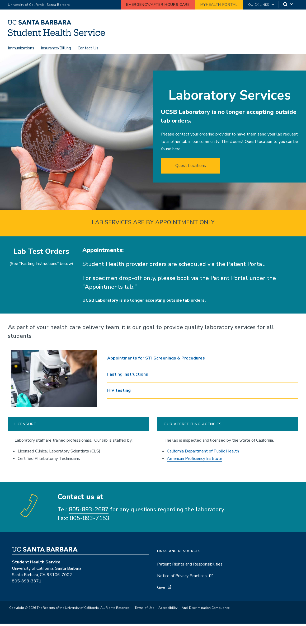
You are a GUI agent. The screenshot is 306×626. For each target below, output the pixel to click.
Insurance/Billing (56, 48)
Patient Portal (245, 267)
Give (161, 590)
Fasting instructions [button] (127, 377)
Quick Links (258, 5)
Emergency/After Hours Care (158, 4)
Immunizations (21, 48)
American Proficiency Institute (194, 461)
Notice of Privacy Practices (182, 578)
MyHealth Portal (219, 4)
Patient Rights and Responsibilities (190, 567)
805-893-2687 (89, 512)
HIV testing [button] (119, 393)
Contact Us (88, 48)
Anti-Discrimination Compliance (205, 610)
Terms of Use (144, 610)
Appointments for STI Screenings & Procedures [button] (156, 361)
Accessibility (167, 610)
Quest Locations (190, 168)
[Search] (288, 5)
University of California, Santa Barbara (39, 5)
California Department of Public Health (203, 454)
